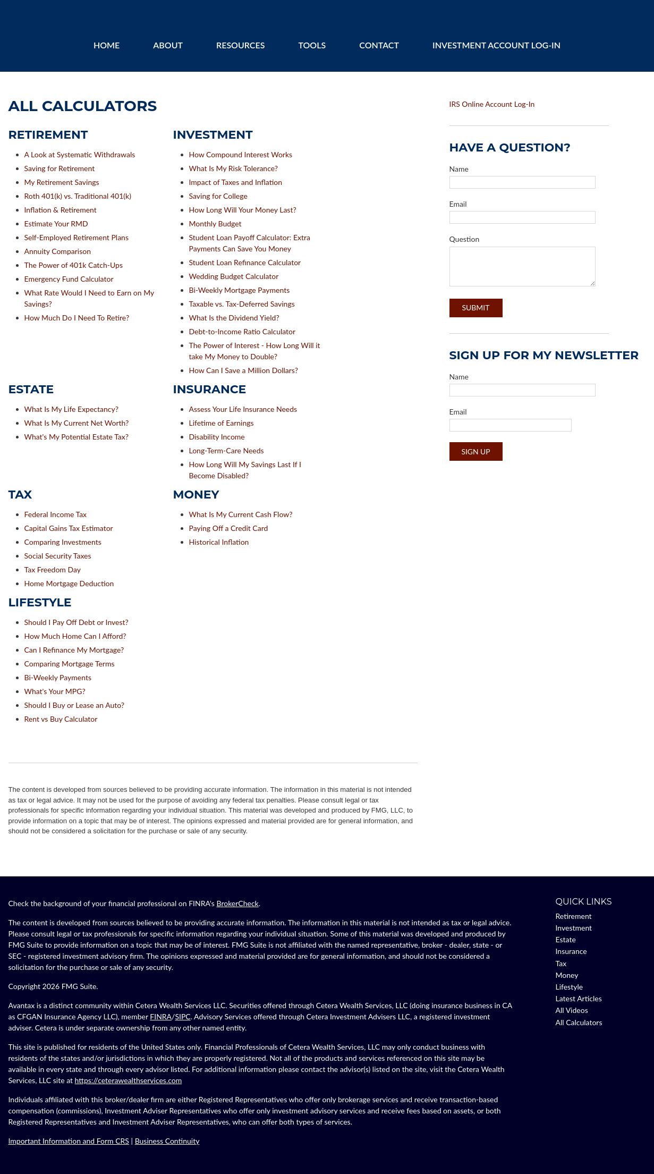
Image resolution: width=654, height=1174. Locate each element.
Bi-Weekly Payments (58, 677)
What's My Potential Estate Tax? (76, 436)
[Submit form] (476, 308)
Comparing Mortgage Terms (69, 663)
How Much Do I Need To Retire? (77, 317)
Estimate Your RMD (56, 223)
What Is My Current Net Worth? (76, 422)
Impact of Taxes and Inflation (236, 182)
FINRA (161, 1016)
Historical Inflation (219, 541)
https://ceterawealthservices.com (128, 1080)
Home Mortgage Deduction (69, 583)
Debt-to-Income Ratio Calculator (242, 331)
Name (459, 168)
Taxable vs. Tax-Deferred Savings (242, 303)
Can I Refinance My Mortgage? (74, 649)
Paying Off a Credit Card (228, 528)
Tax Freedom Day (52, 569)
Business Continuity (167, 1140)
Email (458, 203)
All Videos (572, 1010)
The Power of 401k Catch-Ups (73, 264)
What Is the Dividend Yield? (234, 317)
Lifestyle (569, 986)
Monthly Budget (215, 223)
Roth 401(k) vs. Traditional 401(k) (77, 195)
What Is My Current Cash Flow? (241, 514)
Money (567, 974)
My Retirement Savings (61, 182)
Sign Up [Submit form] (475, 451)
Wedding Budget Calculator (234, 276)
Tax (561, 963)
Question (464, 238)
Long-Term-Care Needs (226, 450)
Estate (566, 939)
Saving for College (218, 195)
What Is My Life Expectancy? (71, 408)
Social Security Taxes (57, 555)
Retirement (574, 915)
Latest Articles (579, 998)
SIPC (182, 1016)
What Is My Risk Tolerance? (233, 168)
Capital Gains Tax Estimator (68, 528)
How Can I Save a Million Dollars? (244, 370)
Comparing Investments (62, 541)
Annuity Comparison (57, 251)
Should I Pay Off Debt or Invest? (76, 622)
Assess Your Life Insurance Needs (243, 408)
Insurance (571, 951)
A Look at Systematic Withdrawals (79, 154)
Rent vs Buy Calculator (61, 718)
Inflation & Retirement (60, 209)
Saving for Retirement (59, 168)
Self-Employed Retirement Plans (76, 237)
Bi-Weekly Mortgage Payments (239, 289)
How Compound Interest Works (241, 154)
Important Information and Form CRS (69, 1140)
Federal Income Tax (55, 514)
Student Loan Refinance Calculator (245, 262)
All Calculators (579, 1022)
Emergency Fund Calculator (69, 278)
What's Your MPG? (55, 691)
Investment (574, 927)
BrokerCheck (238, 903)
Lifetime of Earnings (221, 422)
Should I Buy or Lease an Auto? (74, 705)
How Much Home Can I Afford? (75, 635)
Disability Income (217, 436)
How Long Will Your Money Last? (242, 209)
